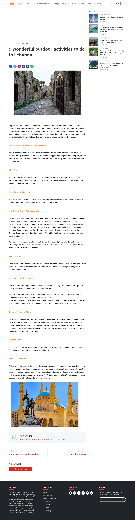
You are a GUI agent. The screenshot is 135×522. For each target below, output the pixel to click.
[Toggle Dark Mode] (122, 3)
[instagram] (111, 3)
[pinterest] (119, 3)
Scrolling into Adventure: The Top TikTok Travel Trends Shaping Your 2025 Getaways (112, 53)
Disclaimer (46, 502)
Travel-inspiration (105, 15)
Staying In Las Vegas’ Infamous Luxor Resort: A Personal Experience (111, 65)
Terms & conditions (49, 499)
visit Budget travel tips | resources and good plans (42, 439)
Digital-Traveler (104, 48)
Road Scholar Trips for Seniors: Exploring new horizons (111, 41)
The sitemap (47, 511)
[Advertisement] (47, 25)
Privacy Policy (47, 495)
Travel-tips (103, 25)
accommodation (104, 61)
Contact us (46, 505)
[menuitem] (28, 4)
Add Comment (20, 469)
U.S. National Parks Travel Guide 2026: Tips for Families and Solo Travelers (112, 30)
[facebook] (109, 3)
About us (46, 508)
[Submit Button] (123, 500)
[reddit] (106, 3)
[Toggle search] (124, 4)
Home (45, 492)
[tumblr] (116, 3)
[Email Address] (110, 500)
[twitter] (114, 3)
